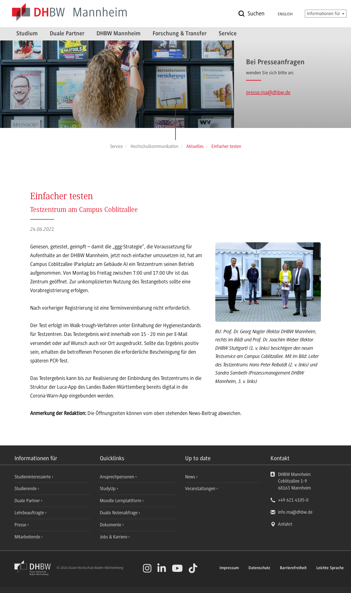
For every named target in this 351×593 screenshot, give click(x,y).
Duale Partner (67, 34)
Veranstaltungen (200, 488)
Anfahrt (285, 524)
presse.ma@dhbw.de (268, 92)
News (190, 477)
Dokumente (111, 525)
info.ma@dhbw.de (295, 512)
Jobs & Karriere (114, 537)
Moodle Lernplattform (121, 500)
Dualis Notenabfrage (119, 512)
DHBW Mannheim (118, 34)
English (285, 14)
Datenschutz (259, 568)
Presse (20, 525)
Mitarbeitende (27, 537)
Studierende (26, 488)
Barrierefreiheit (293, 568)
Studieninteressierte (33, 477)
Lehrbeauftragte (29, 512)
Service (228, 34)
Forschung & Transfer (180, 34)
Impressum (229, 568)
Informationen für (325, 13)
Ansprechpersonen (117, 477)
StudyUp (108, 488)
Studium (27, 34)
